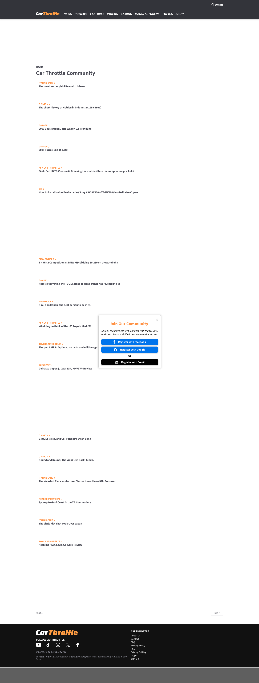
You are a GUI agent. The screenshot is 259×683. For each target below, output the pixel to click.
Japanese (45, 365)
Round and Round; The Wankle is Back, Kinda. (66, 460)
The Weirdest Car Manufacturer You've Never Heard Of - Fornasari (77, 481)
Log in (217, 5)
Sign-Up (135, 659)
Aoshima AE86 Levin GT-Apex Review (60, 545)
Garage (44, 125)
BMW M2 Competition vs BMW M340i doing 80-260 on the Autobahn (78, 262)
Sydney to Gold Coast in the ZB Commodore (65, 502)
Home (39, 67)
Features (97, 14)
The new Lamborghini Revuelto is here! (62, 86)
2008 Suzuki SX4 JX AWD (53, 150)
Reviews (81, 14)
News (68, 14)
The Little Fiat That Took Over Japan (60, 523)
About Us (135, 636)
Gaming (126, 14)
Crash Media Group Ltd (49, 652)
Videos (112, 14)
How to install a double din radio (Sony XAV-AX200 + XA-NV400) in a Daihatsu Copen (88, 192)
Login (134, 655)
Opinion (44, 104)
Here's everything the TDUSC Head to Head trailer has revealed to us (79, 284)
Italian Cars (47, 83)
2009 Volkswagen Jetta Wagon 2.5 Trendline (65, 129)
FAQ (133, 642)
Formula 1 (46, 301)
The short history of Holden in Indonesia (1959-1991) (70, 107)
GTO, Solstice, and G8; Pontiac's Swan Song (65, 439)
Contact (135, 639)
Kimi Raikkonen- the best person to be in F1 (65, 305)
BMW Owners (47, 259)
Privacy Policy (138, 645)
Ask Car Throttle (50, 167)
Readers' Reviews (50, 499)
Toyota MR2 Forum (51, 344)
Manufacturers (147, 14)
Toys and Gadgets (50, 541)
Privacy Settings (139, 652)
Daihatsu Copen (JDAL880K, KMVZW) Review (65, 368)
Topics (167, 14)
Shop (180, 14)
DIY (41, 189)
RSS (133, 649)
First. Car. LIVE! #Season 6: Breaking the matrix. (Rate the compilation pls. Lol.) (86, 171)
